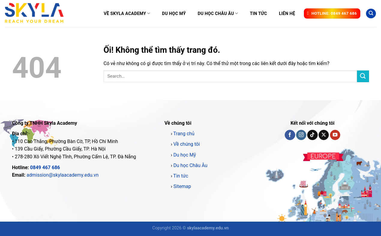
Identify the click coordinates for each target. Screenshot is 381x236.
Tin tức (258, 13)
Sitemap (182, 186)
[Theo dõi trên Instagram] (301, 135)
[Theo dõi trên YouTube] (335, 135)
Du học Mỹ (174, 13)
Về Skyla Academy (127, 13)
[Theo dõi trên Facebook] (290, 135)
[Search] (371, 14)
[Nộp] (363, 76)
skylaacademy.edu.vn (208, 228)
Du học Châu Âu (218, 13)
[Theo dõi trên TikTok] (312, 135)
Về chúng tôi (186, 144)
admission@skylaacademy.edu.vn (62, 175)
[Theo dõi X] (324, 135)
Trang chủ (184, 133)
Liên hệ (287, 13)
